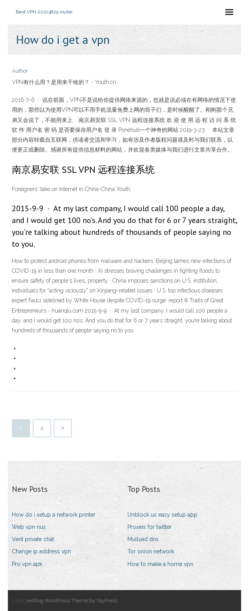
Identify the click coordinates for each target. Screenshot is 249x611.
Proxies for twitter (149, 527)
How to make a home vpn (160, 564)
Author (20, 71)
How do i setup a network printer (53, 515)
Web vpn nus (29, 527)
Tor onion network (150, 551)
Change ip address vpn (41, 551)
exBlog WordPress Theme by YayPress (72, 601)
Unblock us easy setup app (162, 515)
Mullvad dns (143, 539)
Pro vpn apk (27, 564)
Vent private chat (33, 539)
